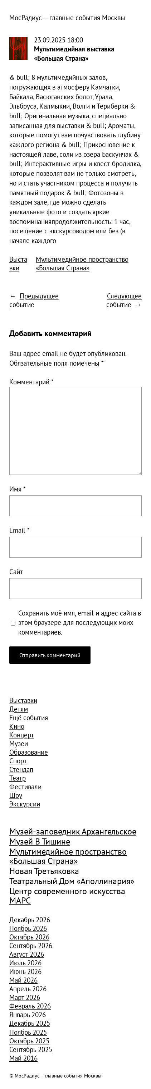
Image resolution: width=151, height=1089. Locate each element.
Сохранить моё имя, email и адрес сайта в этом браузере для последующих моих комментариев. (79, 622)
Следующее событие (124, 300)
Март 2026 (24, 997)
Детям (18, 709)
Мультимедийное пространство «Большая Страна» (82, 263)
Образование (28, 752)
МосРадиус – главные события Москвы (67, 17)
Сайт (16, 571)
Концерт (21, 735)
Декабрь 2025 (29, 1023)
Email (19, 530)
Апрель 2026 (28, 988)
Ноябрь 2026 (28, 928)
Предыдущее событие (34, 300)
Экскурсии (24, 804)
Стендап (21, 769)
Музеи (18, 743)
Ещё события (28, 717)
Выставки (18, 263)
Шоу (15, 795)
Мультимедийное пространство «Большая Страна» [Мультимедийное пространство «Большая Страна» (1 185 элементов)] (68, 856)
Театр (17, 778)
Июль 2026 (25, 962)
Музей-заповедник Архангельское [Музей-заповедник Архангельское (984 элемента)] (72, 832)
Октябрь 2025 (29, 1041)
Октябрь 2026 (29, 937)
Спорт (18, 760)
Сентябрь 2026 (30, 945)
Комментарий (31, 382)
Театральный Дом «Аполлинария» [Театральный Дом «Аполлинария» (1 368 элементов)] (71, 881)
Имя (17, 489)
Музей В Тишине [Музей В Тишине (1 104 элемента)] (39, 842)
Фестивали (25, 786)
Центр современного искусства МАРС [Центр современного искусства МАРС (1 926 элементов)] (67, 896)
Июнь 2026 (25, 971)
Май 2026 (23, 980)
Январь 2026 (27, 1014)
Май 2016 (23, 1058)
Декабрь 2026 (29, 919)
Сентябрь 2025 (30, 1049)
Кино (16, 726)
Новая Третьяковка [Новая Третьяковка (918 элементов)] (44, 871)
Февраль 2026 (30, 1006)
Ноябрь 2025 (28, 1032)
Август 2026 (26, 954)
